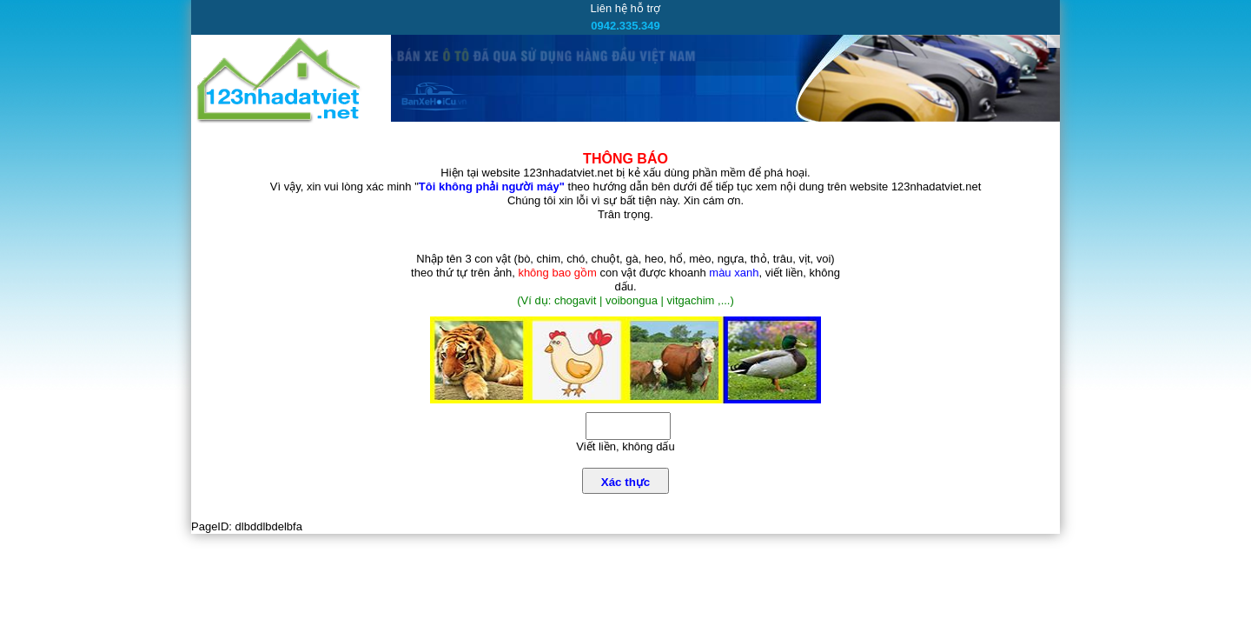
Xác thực (625, 482)
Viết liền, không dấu (625, 446)
